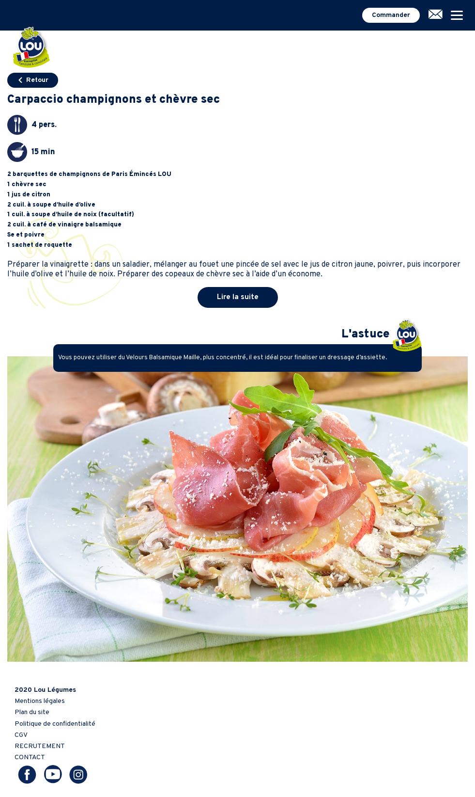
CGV (21, 735)
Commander (391, 15)
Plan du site (32, 712)
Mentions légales (40, 701)
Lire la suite (238, 297)
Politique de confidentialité (55, 724)
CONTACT (30, 757)
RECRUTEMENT (40, 746)
